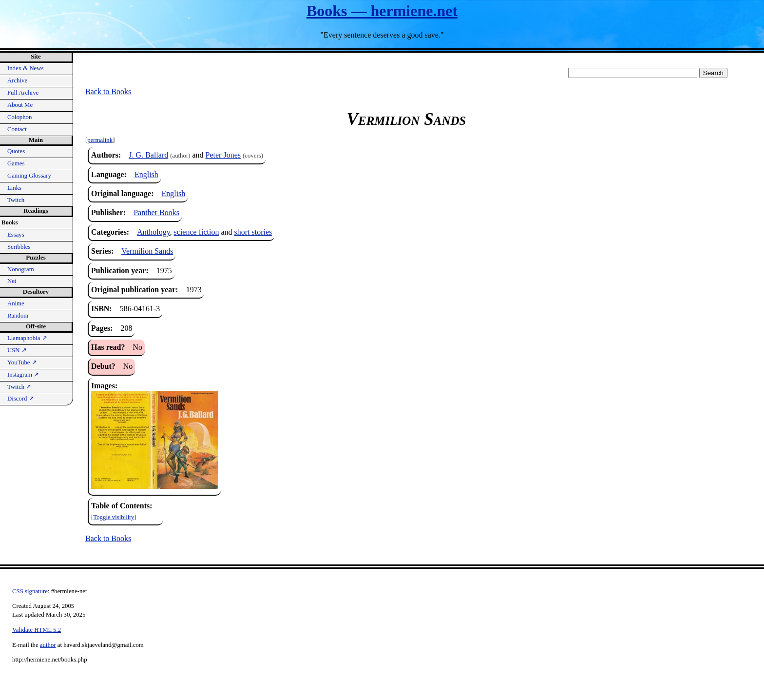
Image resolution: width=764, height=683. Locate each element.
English (146, 174)
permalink (100, 140)
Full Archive (22, 92)
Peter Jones (223, 155)
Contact (17, 129)
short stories (253, 232)
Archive (17, 80)
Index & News (25, 68)
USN (17, 350)
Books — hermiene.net (382, 11)
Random (17, 315)
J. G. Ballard (148, 155)
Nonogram (20, 269)
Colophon (19, 117)
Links (14, 187)
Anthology (153, 232)
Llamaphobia (27, 338)
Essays (15, 234)
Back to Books (108, 91)
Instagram (23, 374)
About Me (20, 104)
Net (11, 281)
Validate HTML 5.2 (36, 629)
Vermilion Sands (147, 251)
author (48, 645)
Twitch (15, 200)
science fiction (196, 232)
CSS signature (30, 591)
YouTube (22, 362)
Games (16, 163)
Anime (15, 303)
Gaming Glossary (29, 175)
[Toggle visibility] (113, 517)
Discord (20, 398)
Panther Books (156, 212)
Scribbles (19, 246)
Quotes (16, 151)
